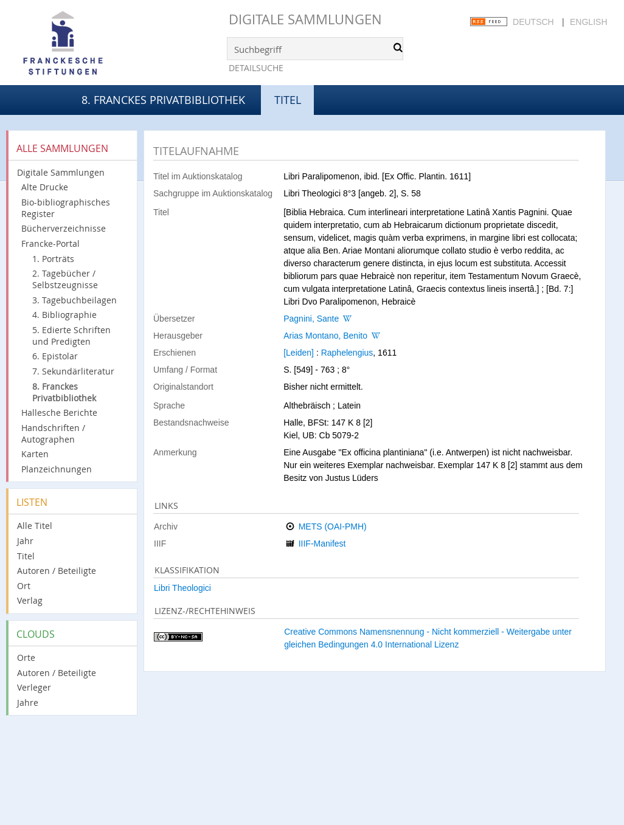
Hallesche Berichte (59, 412)
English (588, 22)
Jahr (25, 541)
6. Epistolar (55, 356)
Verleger (34, 687)
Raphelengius (347, 352)
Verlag (30, 600)
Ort (23, 586)
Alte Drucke (44, 187)
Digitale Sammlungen (305, 19)
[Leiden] (298, 352)
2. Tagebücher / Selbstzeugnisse (65, 279)
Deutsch (533, 22)
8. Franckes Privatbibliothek (163, 99)
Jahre (27, 702)
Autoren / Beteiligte (56, 570)
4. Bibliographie (64, 314)
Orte (26, 657)
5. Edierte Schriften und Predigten (71, 335)
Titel (26, 556)
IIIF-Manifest (322, 543)
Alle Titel (34, 525)
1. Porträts (53, 258)
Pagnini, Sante (311, 318)
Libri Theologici (182, 588)
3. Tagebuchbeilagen (74, 300)
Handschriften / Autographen (53, 433)
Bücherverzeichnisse (63, 228)
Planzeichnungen (56, 469)
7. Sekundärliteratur (73, 371)
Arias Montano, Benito (325, 335)
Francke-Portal (50, 243)
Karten (35, 454)
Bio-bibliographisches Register (65, 207)
